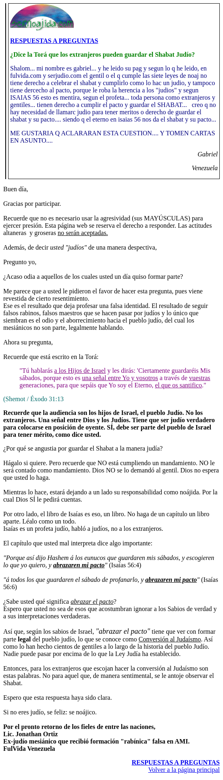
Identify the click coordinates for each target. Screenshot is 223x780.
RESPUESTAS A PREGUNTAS (54, 40)
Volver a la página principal (184, 769)
